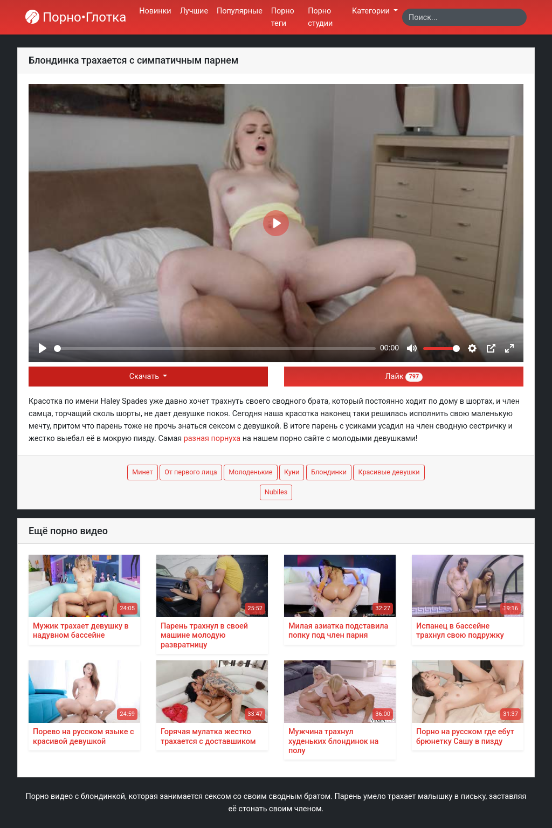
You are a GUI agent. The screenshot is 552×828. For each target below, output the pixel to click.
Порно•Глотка (75, 17)
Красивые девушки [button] (388, 472)
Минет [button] (142, 472)
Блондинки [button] (329, 472)
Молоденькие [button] (250, 472)
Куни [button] (291, 472)
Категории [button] (371, 11)
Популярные (240, 11)
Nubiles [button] (276, 492)
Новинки (155, 11)
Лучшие (194, 11)
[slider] (215, 348)
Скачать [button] (145, 376)
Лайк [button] (403, 376)
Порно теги (282, 17)
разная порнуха (212, 438)
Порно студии (320, 17)
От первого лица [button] (190, 472)
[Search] (464, 17)
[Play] (42, 348)
